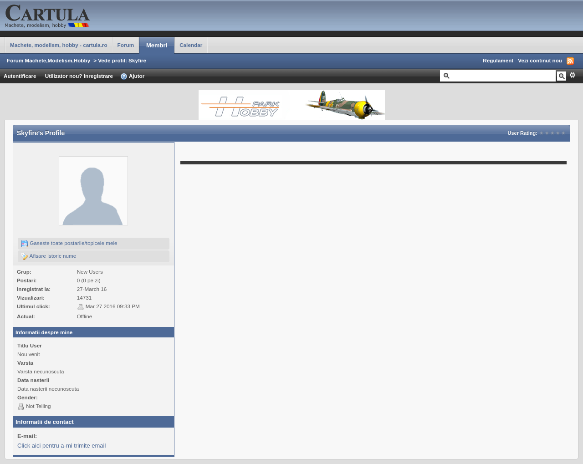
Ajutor (132, 76)
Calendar (190, 45)
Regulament (498, 60)
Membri (156, 45)
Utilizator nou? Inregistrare (79, 76)
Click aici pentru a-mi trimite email (61, 445)
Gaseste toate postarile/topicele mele (69, 243)
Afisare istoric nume (48, 256)
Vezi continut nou (540, 60)
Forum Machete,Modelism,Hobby (48, 60)
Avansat (572, 75)
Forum (126, 45)
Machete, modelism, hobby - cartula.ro (58, 45)
